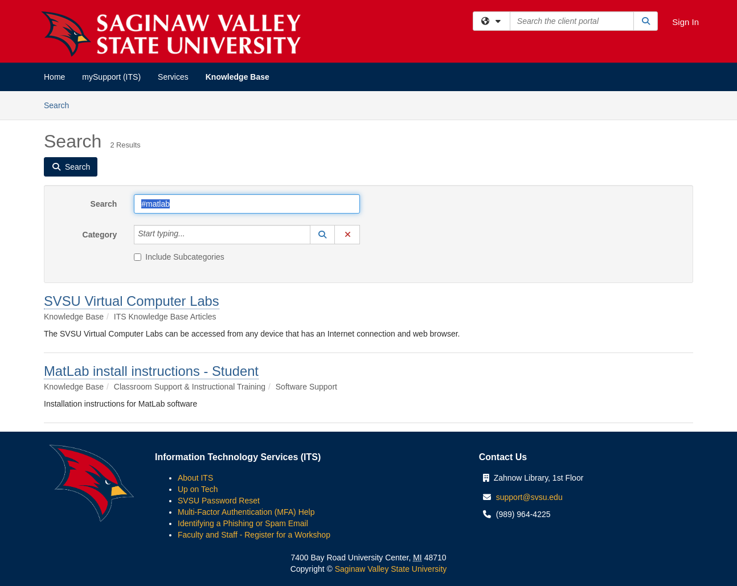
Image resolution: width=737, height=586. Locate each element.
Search (60, 104)
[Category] (191, 234)
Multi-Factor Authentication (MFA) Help (246, 512)
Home (54, 76)
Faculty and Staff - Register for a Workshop (254, 534)
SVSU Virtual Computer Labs (131, 301)
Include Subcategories (179, 256)
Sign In (685, 22)
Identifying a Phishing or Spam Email (243, 523)
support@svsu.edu (529, 497)
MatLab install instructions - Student (151, 371)
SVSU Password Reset (219, 500)
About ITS (195, 477)
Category (100, 234)
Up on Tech (198, 489)
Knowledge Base (237, 76)
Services (173, 76)
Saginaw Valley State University (390, 568)
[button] (322, 234)
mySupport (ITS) (111, 76)
